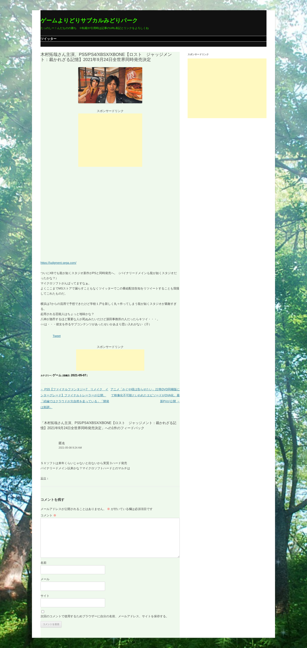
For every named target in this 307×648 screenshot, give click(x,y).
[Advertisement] (110, 140)
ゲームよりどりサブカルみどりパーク (89, 20)
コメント (48, 515)
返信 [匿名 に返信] (43, 478)
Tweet (57, 336)
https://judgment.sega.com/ (58, 262)
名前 (43, 562)
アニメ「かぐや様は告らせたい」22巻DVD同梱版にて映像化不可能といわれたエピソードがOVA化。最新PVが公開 (145, 395)
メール (45, 579)
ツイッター (48, 39)
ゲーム (56, 375)
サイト (45, 595)
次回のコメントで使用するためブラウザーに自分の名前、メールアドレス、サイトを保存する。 (105, 616)
